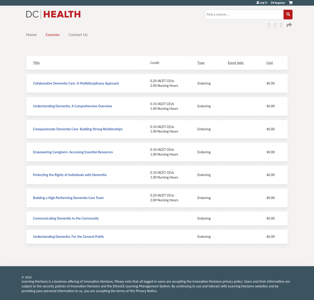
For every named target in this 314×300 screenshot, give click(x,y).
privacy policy (232, 281)
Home (31, 34)
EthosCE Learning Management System (141, 286)
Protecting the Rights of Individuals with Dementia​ (70, 175)
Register (280, 3)
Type (201, 63)
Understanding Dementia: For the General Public (68, 236)
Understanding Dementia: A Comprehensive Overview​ (72, 106)
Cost (269, 63)
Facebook (270, 24)
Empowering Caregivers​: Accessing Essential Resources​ (73, 152)
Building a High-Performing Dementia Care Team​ (68, 198)
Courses (52, 34)
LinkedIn (282, 24)
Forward (288, 24)
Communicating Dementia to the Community (66, 218)
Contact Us (78, 34)
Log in (263, 2)
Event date (236, 63)
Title (36, 63)
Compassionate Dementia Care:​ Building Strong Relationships (78, 129)
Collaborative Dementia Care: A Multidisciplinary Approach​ (76, 83)
